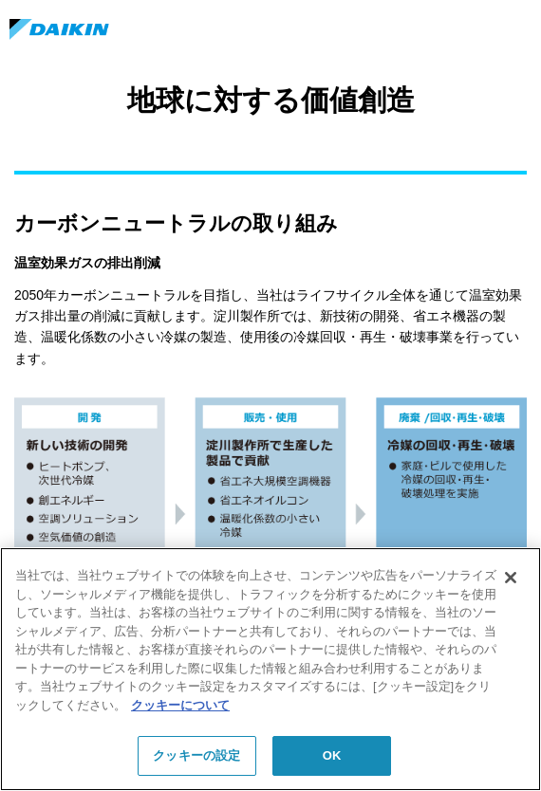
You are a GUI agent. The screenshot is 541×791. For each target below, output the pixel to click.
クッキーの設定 (196, 755)
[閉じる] (511, 577)
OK (332, 755)
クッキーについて (180, 705)
